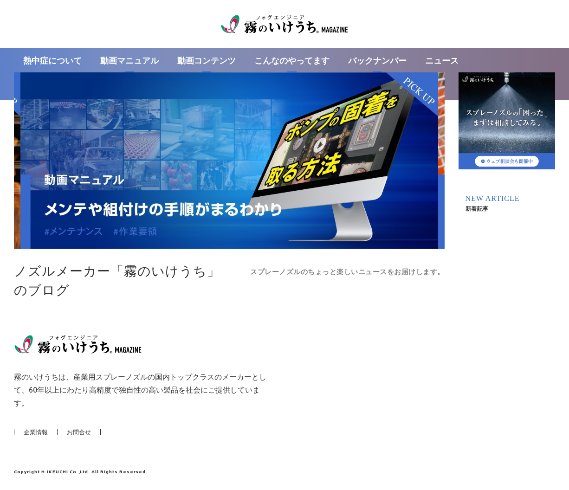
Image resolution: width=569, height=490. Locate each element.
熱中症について (52, 60)
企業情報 (36, 432)
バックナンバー (377, 60)
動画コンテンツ (206, 60)
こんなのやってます (292, 60)
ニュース (442, 60)
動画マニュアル (129, 60)
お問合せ (79, 432)
